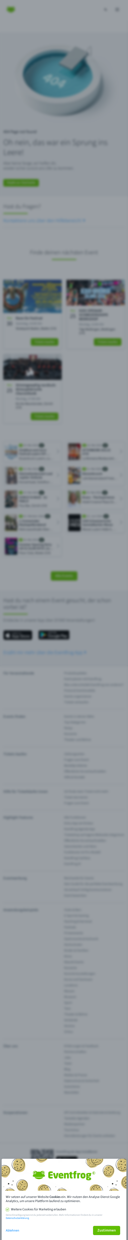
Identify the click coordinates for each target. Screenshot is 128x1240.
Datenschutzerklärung (17, 1218)
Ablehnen (12, 1230)
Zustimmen (106, 1230)
